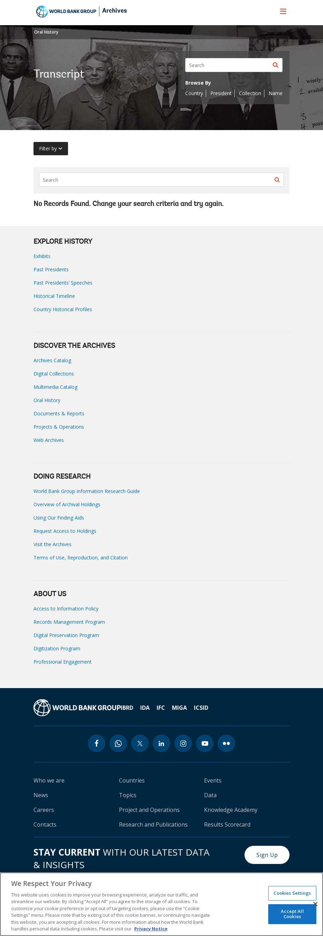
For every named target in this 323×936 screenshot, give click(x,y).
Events (212, 780)
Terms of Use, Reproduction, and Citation (80, 557)
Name (276, 93)
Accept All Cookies (292, 914)
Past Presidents (51, 269)
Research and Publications (153, 824)
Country (194, 93)
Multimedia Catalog (55, 387)
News (40, 795)
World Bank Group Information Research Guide (86, 491)
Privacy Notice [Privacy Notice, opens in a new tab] (150, 929)
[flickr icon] (226, 743)
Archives (114, 11)
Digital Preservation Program (66, 635)
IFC (161, 708)
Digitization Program (56, 648)
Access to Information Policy (65, 608)
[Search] (234, 65)
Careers (43, 810)
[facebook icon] (96, 743)
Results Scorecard (227, 824)
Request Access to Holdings (64, 531)
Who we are (49, 780)
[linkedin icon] (161, 743)
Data (210, 795)
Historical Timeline (54, 296)
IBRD (127, 708)
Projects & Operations (58, 426)
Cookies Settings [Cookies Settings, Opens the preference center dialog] (292, 893)
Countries (132, 780)
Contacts (45, 824)
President (221, 93)
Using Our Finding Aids (58, 517)
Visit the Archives (52, 544)
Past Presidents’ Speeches (62, 282)
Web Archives (48, 440)
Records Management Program (69, 622)
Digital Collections (53, 373)
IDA (145, 708)
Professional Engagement (62, 661)
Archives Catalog (52, 360)
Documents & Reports (58, 413)
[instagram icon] (183, 743)
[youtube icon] (204, 743)
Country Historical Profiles (62, 309)
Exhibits (42, 256)
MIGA (179, 708)
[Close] (315, 904)
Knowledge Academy (230, 810)
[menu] (283, 11)
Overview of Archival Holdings (66, 504)
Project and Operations (149, 810)
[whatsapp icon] (118, 743)
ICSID (201, 708)
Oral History (46, 32)
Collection (250, 93)
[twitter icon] (140, 743)
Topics (127, 795)
